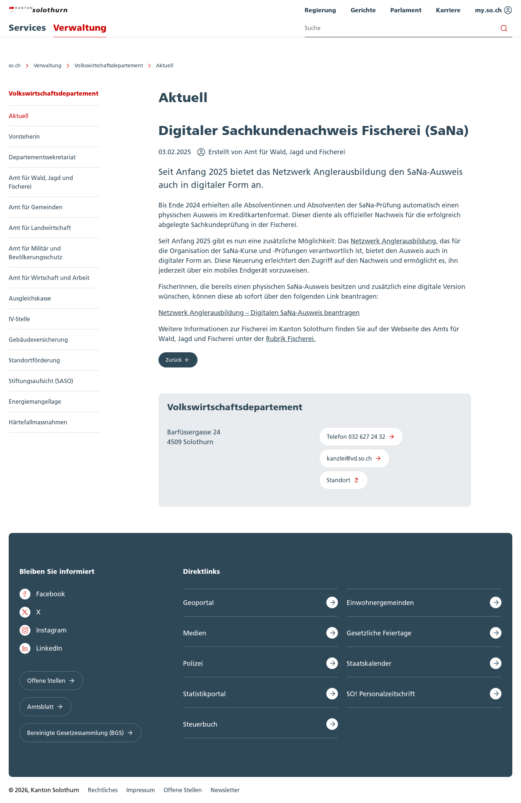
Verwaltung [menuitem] (79, 27)
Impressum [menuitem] (140, 790)
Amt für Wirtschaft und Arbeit (49, 277)
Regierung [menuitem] (320, 10)
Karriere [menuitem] (448, 10)
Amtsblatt (45, 707)
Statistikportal (204, 694)
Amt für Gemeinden (36, 207)
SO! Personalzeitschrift (381, 694)
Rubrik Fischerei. (290, 339)
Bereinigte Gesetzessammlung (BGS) (80, 733)
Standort (343, 480)
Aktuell (164, 65)
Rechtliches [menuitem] (103, 790)
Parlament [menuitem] (406, 10)
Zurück (178, 360)
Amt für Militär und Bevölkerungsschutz (35, 253)
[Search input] (408, 28)
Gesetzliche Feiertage (379, 633)
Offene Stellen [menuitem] (183, 790)
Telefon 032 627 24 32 (361, 437)
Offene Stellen (51, 681)
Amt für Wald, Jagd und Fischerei (41, 182)
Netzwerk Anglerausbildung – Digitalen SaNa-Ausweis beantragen (259, 312)
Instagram (43, 630)
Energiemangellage (35, 401)
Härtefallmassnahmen (38, 422)
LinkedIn (41, 648)
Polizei (193, 663)
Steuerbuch (200, 724)
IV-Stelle (19, 319)
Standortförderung (34, 360)
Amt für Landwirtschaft (40, 227)
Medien (194, 633)
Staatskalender (369, 663)
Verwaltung (48, 65)
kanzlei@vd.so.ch (354, 458)
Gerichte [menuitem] (363, 10)
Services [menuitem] (27, 27)
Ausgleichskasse (30, 298)
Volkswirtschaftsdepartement (109, 65)
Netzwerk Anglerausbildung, (394, 241)
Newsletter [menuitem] (225, 790)
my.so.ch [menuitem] (493, 10)
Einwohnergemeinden (380, 602)
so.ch (15, 65)
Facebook (42, 594)
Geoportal (198, 602)
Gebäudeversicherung (38, 339)
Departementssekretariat (42, 157)
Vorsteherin (24, 136)
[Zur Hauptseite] (38, 9)
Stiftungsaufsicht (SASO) (41, 380)
